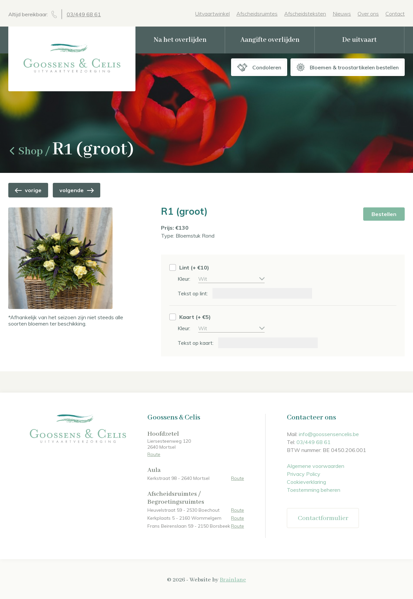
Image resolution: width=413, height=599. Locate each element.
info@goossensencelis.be (329, 434)
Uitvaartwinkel (212, 13)
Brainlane (233, 579)
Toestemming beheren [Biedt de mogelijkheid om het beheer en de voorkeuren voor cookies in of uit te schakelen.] (313, 490)
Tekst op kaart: (196, 342)
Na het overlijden (180, 40)
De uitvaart (359, 40)
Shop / (30, 151)
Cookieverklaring (306, 482)
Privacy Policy (303, 474)
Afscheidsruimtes (257, 13)
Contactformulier (323, 518)
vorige (28, 190)
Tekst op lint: (193, 293)
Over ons (368, 13)
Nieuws (342, 13)
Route (153, 454)
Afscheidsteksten (305, 13)
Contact (395, 13)
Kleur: (185, 278)
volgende (76, 190)
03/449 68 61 (84, 14)
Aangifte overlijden (269, 40)
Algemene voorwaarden (315, 466)
